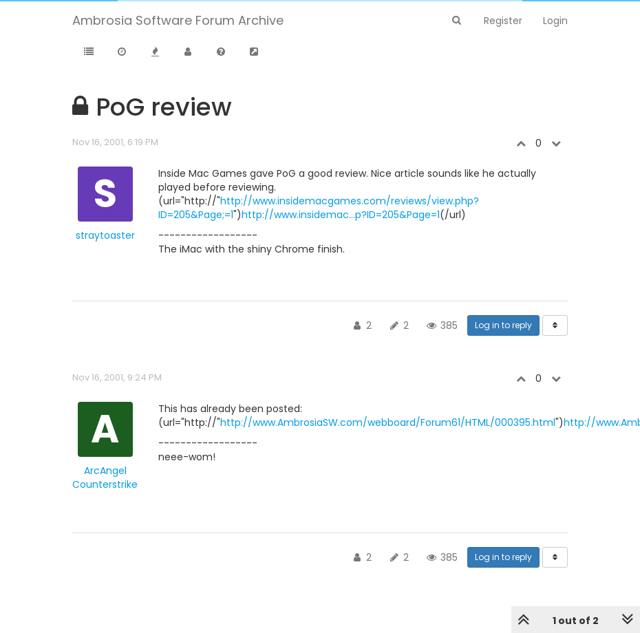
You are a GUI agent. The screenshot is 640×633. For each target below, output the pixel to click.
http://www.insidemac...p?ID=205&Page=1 (341, 215)
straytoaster (105, 235)
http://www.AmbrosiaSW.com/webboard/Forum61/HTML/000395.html (387, 422)
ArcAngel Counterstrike (105, 477)
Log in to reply (503, 325)
